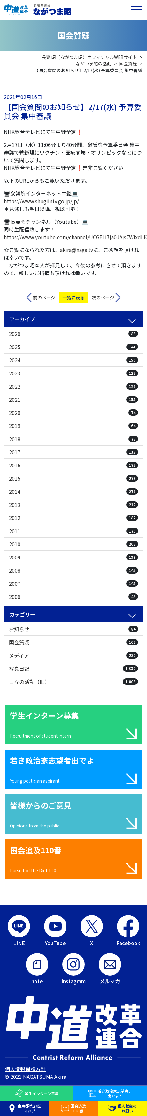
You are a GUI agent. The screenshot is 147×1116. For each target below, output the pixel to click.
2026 (73, 334)
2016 (73, 465)
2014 (73, 491)
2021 (73, 399)
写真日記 (73, 668)
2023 (73, 373)
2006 (73, 596)
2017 (73, 452)
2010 (73, 544)
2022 (73, 386)
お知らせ (73, 629)
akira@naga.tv (76, 250)
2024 (73, 360)
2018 (73, 439)
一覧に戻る (73, 297)
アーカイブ (22, 319)
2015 (73, 478)
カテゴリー (22, 614)
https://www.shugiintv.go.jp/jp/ (41, 201)
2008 (73, 570)
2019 (73, 426)
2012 (73, 518)
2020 (73, 412)
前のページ (44, 297)
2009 (73, 557)
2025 (73, 347)
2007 (73, 583)
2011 (73, 531)
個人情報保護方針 (25, 1069)
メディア (73, 655)
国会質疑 (73, 642)
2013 (73, 504)
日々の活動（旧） (73, 681)
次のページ (103, 297)
